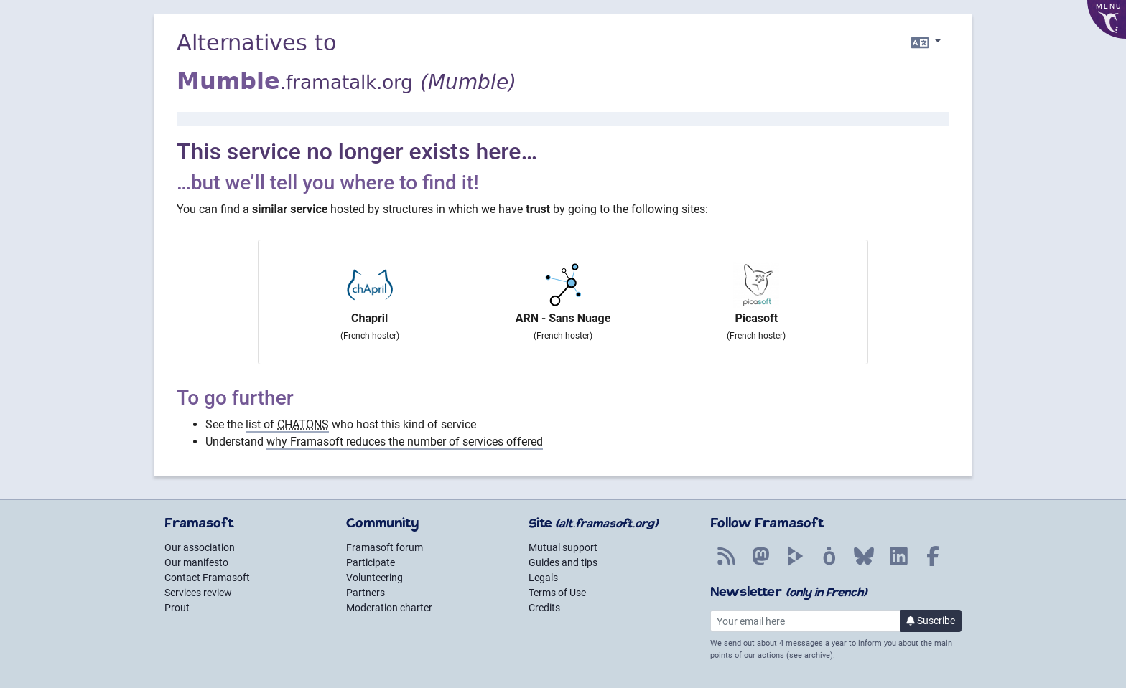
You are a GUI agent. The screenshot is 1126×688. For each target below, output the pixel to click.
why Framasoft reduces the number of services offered (404, 441)
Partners (365, 592)
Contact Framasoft (207, 577)
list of (287, 424)
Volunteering (374, 577)
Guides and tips (563, 562)
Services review (198, 592)
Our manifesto (196, 562)
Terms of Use (557, 592)
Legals (543, 577)
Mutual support (563, 547)
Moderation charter (389, 607)
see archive (809, 655)
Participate (370, 562)
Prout (177, 607)
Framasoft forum (384, 547)
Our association (199, 547)
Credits (544, 607)
